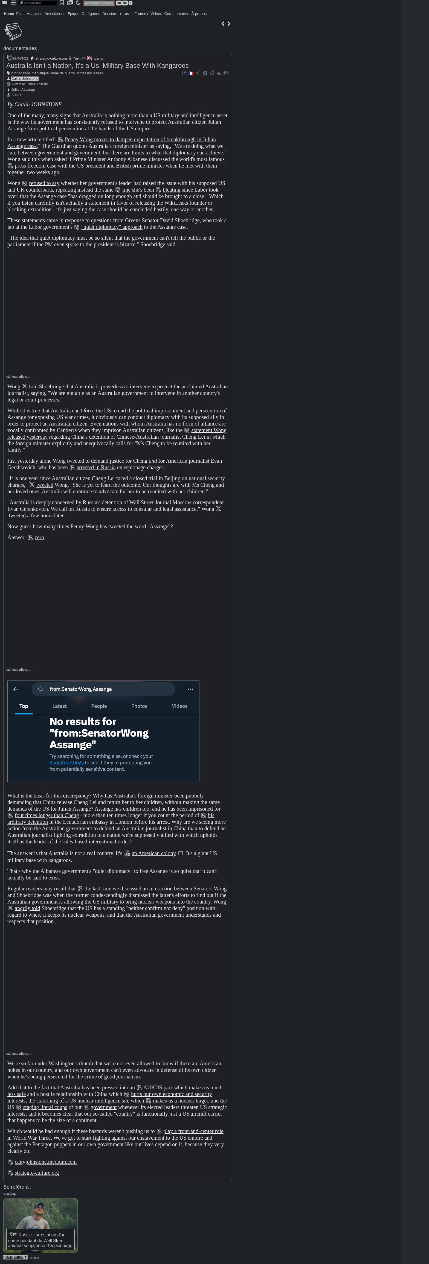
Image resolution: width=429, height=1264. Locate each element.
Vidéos (156, 13)
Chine (31, 84)
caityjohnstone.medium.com (46, 1162)
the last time (98, 888)
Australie (18, 84)
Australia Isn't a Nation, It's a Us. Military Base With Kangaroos (97, 65)
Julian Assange (23, 89)
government (104, 1107)
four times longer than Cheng (47, 815)
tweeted (44, 485)
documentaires (20, 48)
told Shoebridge (46, 386)
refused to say (44, 183)
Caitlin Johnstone (24, 79)
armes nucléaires (89, 73)
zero (39, 537)
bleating (171, 190)
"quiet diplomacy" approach (112, 227)
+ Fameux (139, 13)
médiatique (40, 73)
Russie (42, 84)
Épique (74, 13)
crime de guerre (62, 73)
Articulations (55, 13)
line (126, 190)
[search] (37, 3)
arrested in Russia (96, 467)
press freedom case (35, 166)
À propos (199, 13)
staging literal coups (45, 1107)
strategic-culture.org (51, 58)
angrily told (27, 908)
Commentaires (176, 13)
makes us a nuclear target (180, 1101)
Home (9, 13)
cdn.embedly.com (18, 376)
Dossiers (109, 13)
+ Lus (124, 13)
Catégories (91, 13)
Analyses (34, 13)
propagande (20, 73)
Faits (20, 13)
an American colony (154, 853)
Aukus (16, 95)
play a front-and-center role (194, 1131)
